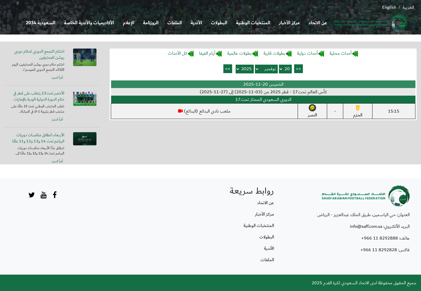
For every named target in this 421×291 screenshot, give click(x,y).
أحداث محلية (340, 53)
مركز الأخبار (289, 23)
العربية (408, 7)
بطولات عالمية (239, 53)
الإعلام (128, 23)
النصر (312, 111)
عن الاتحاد (317, 23)
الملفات (174, 23)
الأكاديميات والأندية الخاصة (89, 23)
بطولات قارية (274, 53)
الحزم (357, 111)
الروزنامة (150, 23)
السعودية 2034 (40, 23)
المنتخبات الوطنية (253, 23)
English (389, 7)
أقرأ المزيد (57, 77)
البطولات (219, 23)
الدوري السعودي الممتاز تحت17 (263, 99)
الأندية (196, 23)
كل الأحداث (177, 53)
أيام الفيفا (207, 53)
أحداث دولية (307, 53)
